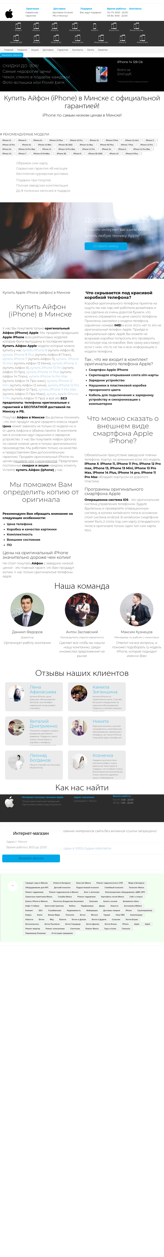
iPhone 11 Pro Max (141, 149)
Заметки (103, 49)
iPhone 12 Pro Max (27, 149)
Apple (136, 924)
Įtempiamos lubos (131, 901)
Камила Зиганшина (105, 689)
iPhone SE (61, 154)
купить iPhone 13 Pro (46, 368)
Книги (39, 915)
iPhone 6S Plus (107, 145)
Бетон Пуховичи (52, 924)
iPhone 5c (37, 140)
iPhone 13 (114, 154)
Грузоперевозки (144, 910)
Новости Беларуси (62, 883)
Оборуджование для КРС (36, 887)
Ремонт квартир (32, 929)
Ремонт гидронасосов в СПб (109, 883)
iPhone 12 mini (132, 140)
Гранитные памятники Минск (38, 897)
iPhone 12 (94, 140)
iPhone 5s (26, 145)
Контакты (77, 49)
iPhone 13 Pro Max (66, 149)
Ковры (28, 915)
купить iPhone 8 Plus (18, 355)
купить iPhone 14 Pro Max (48, 376)
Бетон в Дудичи (99, 919)
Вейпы (72, 906)
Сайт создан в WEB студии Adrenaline (82, 848)
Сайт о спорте (136, 897)
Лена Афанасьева (43, 689)
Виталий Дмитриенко (43, 723)
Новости (22, 49)
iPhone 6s (6, 149)
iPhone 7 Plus (127, 145)
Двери (102, 906)
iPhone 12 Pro (76, 140)
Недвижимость (74, 910)
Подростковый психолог (87, 887)
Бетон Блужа (132, 919)
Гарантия (62, 49)
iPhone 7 (22, 154)
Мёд (52, 919)
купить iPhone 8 (34, 350)
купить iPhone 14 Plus (42, 372)
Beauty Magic (54, 915)
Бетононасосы (32, 924)
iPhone (129, 910)
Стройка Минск (65, 897)
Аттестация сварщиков (62, 933)
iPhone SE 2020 (95, 154)
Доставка (48, 49)
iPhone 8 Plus (132, 154)
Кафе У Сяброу (32, 906)
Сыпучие (116, 919)
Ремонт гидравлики (34, 892)
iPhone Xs (106, 149)
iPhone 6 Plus (112, 140)
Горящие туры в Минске (36, 883)
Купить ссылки (110, 901)
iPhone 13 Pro (146, 145)
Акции (35, 49)
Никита (101, 721)
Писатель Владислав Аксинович (68, 901)
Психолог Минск (136, 887)
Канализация (136, 915)
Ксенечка (103, 755)
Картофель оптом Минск (112, 897)
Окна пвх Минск (83, 883)
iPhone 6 (22, 140)
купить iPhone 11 (15, 359)
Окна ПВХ (120, 915)
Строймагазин (54, 910)
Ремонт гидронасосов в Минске (64, 892)
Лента (90, 49)
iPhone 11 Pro (88, 149)
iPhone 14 (6, 154)
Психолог (70, 915)
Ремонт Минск (92, 929)
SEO (40, 910)
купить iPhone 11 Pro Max (57, 389)
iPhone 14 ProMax (41, 154)
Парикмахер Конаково (35, 933)
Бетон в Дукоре (79, 919)
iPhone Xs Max (86, 145)
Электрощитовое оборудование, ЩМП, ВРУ (125, 892)
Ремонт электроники (55, 929)
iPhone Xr (6, 140)
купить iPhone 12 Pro (63, 385)
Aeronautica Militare (133, 906)
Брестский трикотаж (54, 906)
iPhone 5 (122, 149)
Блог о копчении (91, 892)
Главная (8, 49)
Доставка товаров (111, 910)
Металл (94, 915)
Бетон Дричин (92, 924)
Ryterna (62, 919)
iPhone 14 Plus (56, 140)
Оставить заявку (105, 246)
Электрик (93, 901)
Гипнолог (126, 929)
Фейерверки (92, 910)
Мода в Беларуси (136, 883)
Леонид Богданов (40, 758)
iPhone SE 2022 (66, 145)
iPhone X (150, 140)
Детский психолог (62, 887)
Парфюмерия (87, 906)
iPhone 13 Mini (44, 145)
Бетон (82, 915)
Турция (106, 915)
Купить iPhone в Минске (36, 901)
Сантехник (75, 929)
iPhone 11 (46, 149)
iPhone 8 (77, 154)
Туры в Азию (110, 929)
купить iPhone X (64, 363)
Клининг (29, 910)
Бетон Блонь (111, 924)
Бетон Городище (73, 924)
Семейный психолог (114, 887)
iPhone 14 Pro (8, 145)
